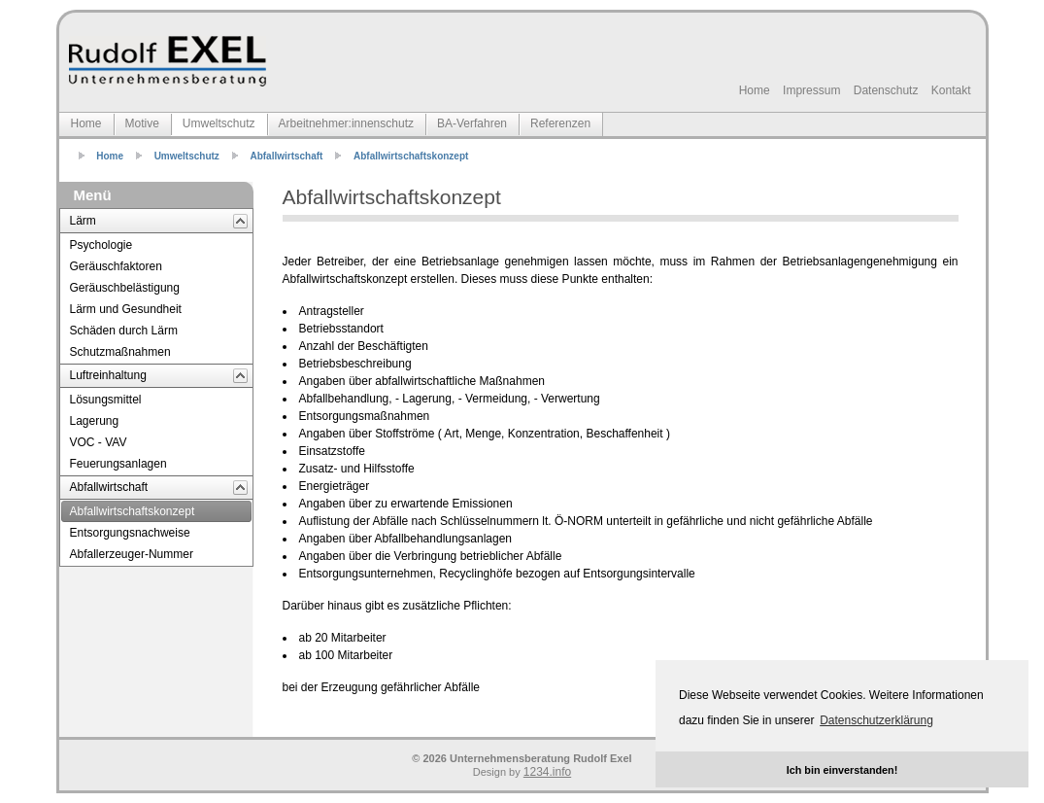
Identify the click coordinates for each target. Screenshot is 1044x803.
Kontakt (951, 90)
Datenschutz (886, 90)
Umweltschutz (186, 156)
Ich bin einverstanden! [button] (842, 770)
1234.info (547, 772)
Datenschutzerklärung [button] (876, 720)
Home (754, 90)
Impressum (811, 90)
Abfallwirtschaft (286, 156)
